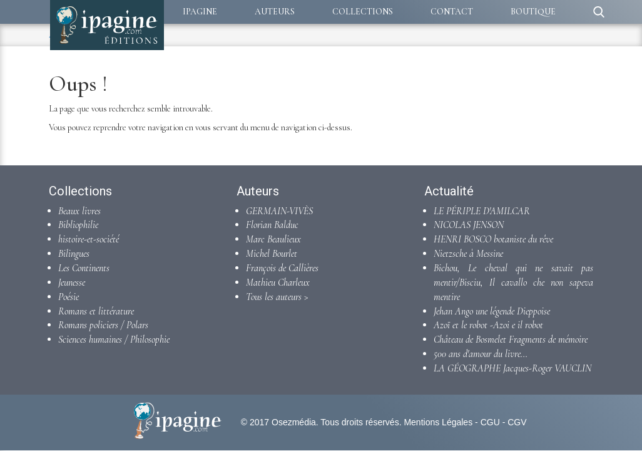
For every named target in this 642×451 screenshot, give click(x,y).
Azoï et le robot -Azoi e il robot (488, 325)
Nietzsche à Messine (468, 253)
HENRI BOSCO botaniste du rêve (493, 239)
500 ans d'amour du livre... (480, 354)
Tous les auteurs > (277, 297)
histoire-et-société (88, 239)
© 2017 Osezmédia (278, 422)
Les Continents (84, 268)
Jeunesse (71, 282)
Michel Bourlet (271, 253)
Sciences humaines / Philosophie (114, 339)
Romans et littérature (96, 311)
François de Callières (282, 268)
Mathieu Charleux (278, 282)
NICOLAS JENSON (469, 225)
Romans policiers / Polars (103, 325)
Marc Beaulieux (273, 239)
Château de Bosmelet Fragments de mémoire (511, 339)
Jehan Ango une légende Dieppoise (492, 311)
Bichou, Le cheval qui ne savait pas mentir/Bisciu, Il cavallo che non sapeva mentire (513, 282)
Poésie (68, 297)
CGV (516, 422)
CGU (490, 422)
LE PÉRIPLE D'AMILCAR (482, 211)
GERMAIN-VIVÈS (279, 211)
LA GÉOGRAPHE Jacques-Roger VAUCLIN (512, 368)
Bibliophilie (78, 225)
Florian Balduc (272, 225)
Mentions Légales (438, 422)
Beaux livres (79, 211)
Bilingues (73, 253)
